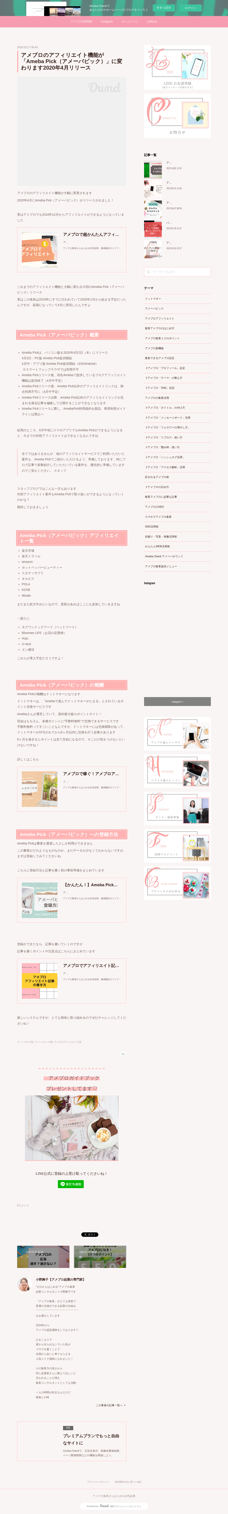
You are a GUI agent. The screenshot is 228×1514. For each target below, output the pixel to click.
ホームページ (130, 21)
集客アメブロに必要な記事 (161, 496)
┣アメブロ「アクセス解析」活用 (165, 467)
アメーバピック (154, 308)
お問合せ (152, 21)
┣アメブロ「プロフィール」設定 (165, 368)
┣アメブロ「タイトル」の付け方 (165, 407)
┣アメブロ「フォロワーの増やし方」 (167, 427)
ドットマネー (153, 298)
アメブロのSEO (154, 506)
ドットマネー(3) (25, 1042)
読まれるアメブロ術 (157, 477)
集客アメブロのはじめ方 (159, 328)
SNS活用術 (152, 526)
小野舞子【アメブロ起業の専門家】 (61, 1279)
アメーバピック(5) (44, 1042)
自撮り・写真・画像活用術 (161, 536)
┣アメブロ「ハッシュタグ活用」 (165, 457)
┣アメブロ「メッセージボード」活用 (167, 417)
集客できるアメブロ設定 (159, 358)
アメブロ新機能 (154, 348)
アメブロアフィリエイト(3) (67, 1042)
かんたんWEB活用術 (157, 546)
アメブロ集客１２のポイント (162, 338)
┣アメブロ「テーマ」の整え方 (163, 377)
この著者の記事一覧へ (111, 1405)
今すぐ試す (164, 7)
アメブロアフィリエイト (159, 318)
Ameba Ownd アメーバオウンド (164, 556)
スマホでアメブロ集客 (158, 516)
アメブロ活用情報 (81, 21)
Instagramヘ (177, 701)
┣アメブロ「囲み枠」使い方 (162, 447)
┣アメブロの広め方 (157, 487)
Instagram (107, 21)
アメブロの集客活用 (157, 397)
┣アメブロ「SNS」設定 (160, 387)
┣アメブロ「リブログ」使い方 (163, 437)
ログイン (190, 8)
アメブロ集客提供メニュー (161, 566)
